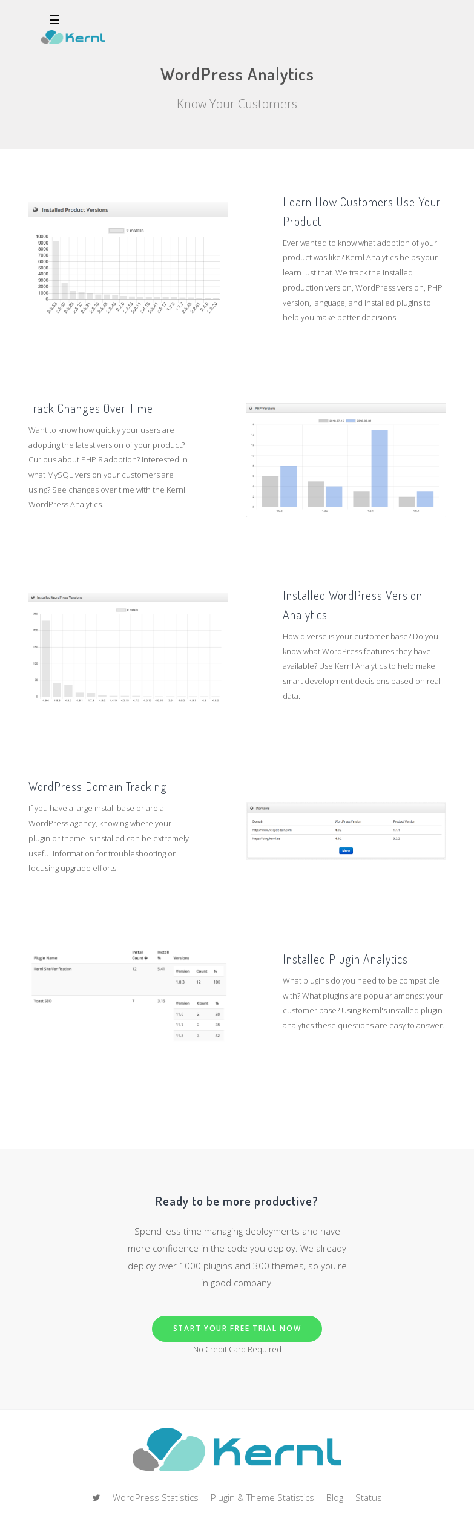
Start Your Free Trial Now (237, 1328)
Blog (334, 1497)
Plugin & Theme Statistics (262, 1497)
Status (368, 1497)
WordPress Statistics (156, 1497)
